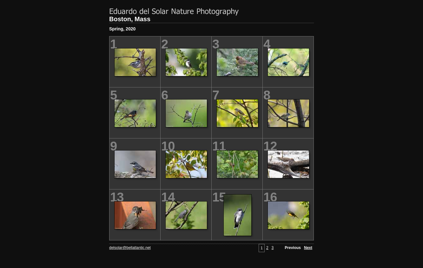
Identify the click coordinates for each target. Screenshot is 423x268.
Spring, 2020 (122, 28)
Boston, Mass (129, 19)
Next (308, 248)
